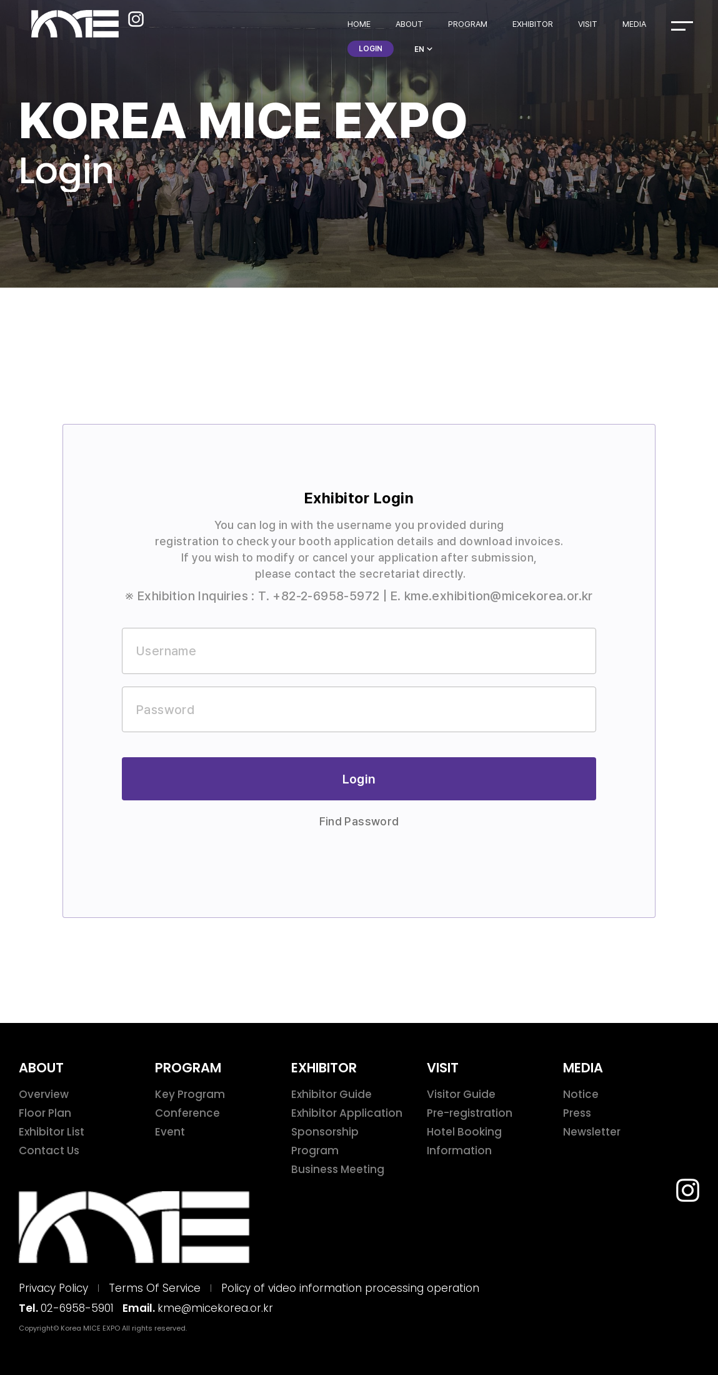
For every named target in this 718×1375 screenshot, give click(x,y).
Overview (44, 1094)
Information (459, 1150)
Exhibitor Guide (331, 1094)
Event (170, 1131)
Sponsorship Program (325, 1141)
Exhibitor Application (346, 1113)
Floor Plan (45, 1113)
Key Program (190, 1094)
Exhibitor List (51, 1131)
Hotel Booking (464, 1131)
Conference (187, 1113)
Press (577, 1113)
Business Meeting (337, 1169)
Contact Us (49, 1150)
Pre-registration (469, 1113)
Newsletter (592, 1131)
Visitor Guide (461, 1094)
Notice (581, 1094)
